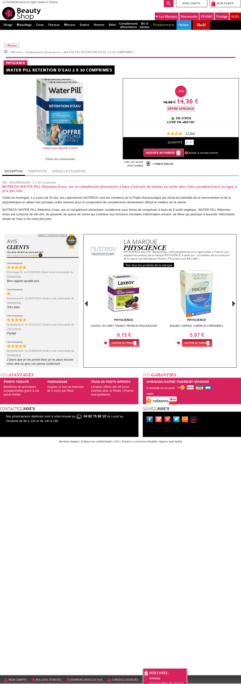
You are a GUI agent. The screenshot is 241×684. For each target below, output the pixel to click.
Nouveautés (189, 16)
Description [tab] (14, 171)
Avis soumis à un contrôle (22, 255)
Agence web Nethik (170, 441)
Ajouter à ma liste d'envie (203, 152)
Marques (166, 16)
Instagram (195, 420)
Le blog (186, 420)
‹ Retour (11, 45)
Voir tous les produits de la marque (148, 265)
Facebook (150, 420)
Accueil (6, 51)
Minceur (16, 52)
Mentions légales (69, 441)
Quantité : (176, 142)
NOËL (235, 16)
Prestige (222, 16)
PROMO (207, 16)
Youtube (159, 420)
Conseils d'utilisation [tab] (68, 171)
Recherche (169, 3)
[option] (123, 309)
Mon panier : (159, 672)
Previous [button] (86, 305)
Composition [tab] (37, 171)
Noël (201, 25)
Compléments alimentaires (43, 52)
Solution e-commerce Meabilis (139, 441)
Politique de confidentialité (96, 441)
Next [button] (233, 304)
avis (190, 133)
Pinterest (168, 420)
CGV (117, 441)
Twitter (177, 420)
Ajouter (122, 343)
